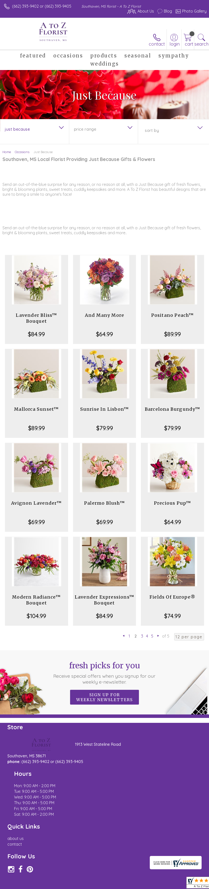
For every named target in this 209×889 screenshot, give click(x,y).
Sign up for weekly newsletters (104, 697)
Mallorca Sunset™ (36, 409)
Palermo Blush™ (104, 503)
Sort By (152, 130)
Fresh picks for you (104, 673)
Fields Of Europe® (172, 597)
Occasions (22, 152)
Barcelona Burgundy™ (172, 409)
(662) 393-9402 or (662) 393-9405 (41, 6)
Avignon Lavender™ (36, 503)
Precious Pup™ (172, 503)
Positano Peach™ (172, 315)
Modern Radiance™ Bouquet (36, 600)
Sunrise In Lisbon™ (104, 409)
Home (6, 152)
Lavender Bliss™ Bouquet (36, 318)
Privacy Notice (122, 884)
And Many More (104, 315)
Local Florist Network (158, 884)
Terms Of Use (93, 884)
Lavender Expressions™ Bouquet (104, 600)
